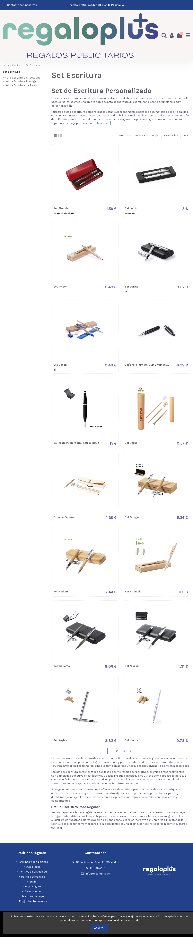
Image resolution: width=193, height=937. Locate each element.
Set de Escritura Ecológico (21, 81)
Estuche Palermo (64, 517)
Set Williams (61, 666)
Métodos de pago (33, 896)
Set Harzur (131, 740)
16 (185, 135)
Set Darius (131, 286)
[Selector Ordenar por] (169, 135)
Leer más (103, 123)
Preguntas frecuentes (33, 901)
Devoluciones (32, 891)
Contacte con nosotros (22, 5)
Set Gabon (60, 364)
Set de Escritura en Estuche (22, 77)
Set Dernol (131, 443)
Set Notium (60, 591)
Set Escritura (11, 71)
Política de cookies (33, 877)
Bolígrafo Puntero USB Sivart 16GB (147, 364)
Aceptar (99, 928)
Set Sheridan (61, 208)
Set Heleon (60, 286)
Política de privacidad (33, 872)
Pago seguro (33, 887)
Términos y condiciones (33, 862)
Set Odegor (132, 517)
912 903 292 (97, 868)
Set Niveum (132, 666)
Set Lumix (131, 208)
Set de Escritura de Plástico (22, 85)
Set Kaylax (60, 740)
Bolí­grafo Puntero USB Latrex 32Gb (76, 443)
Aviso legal (33, 867)
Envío (33, 882)
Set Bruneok (133, 591)
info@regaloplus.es (97, 874)
